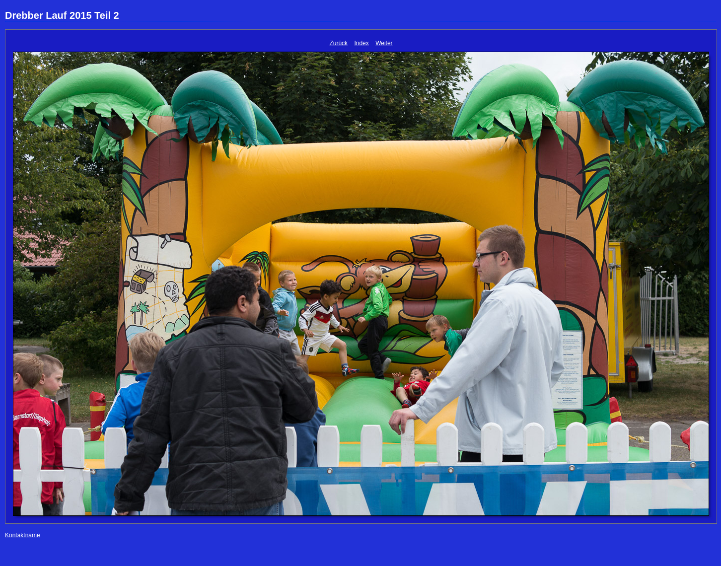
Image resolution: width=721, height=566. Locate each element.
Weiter (383, 43)
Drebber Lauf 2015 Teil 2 (62, 15)
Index (361, 43)
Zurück (338, 43)
